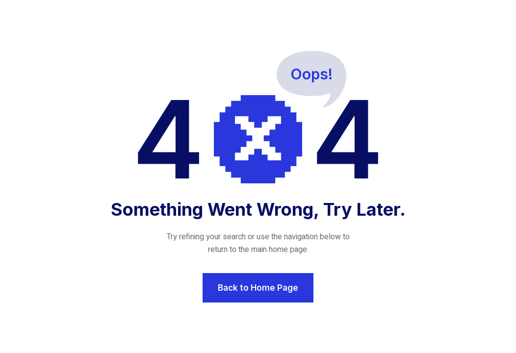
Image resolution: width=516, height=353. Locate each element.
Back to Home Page (258, 288)
